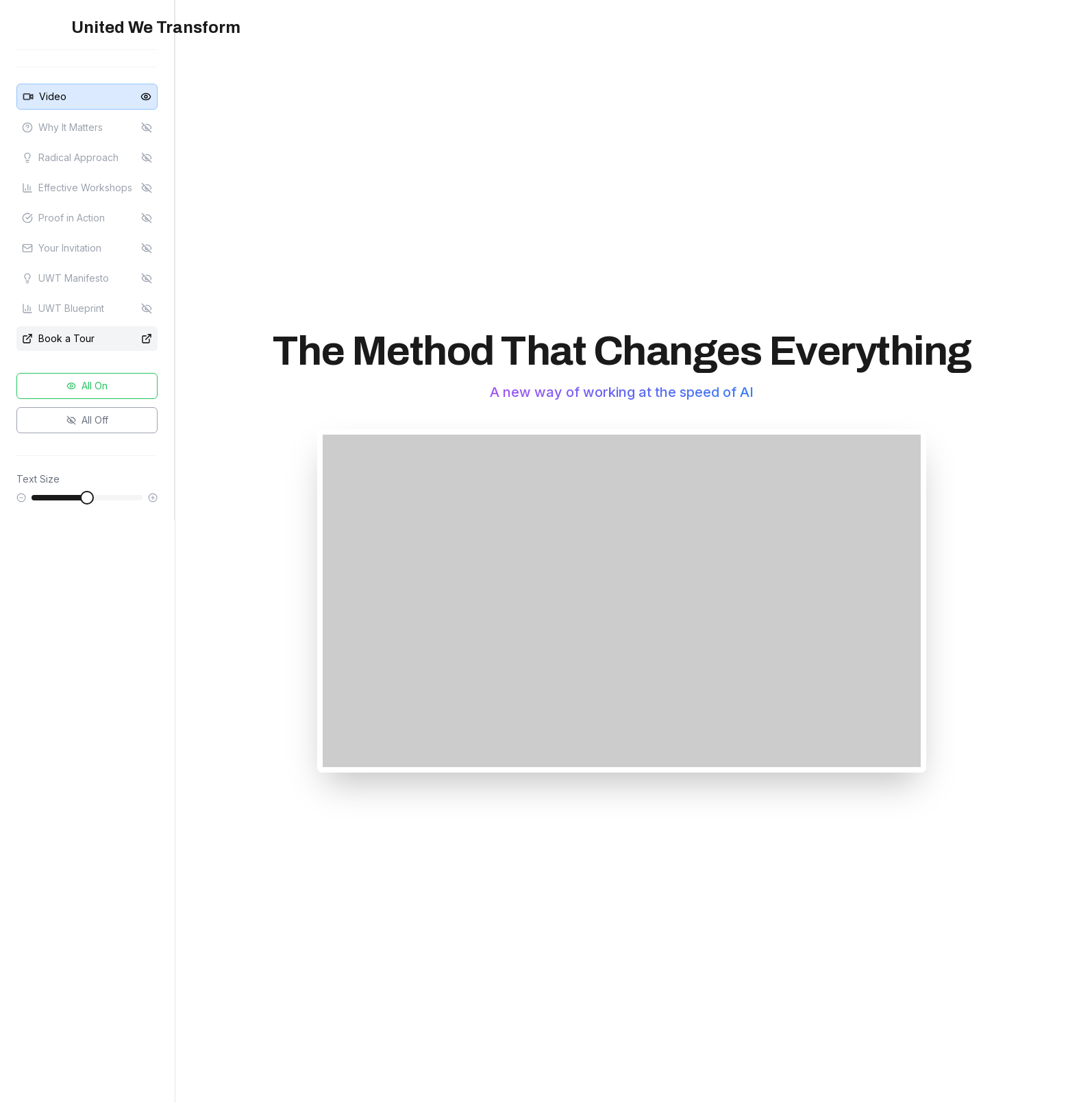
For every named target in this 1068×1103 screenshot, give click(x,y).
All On (87, 385)
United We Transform (155, 27)
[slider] (87, 498)
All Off (87, 420)
